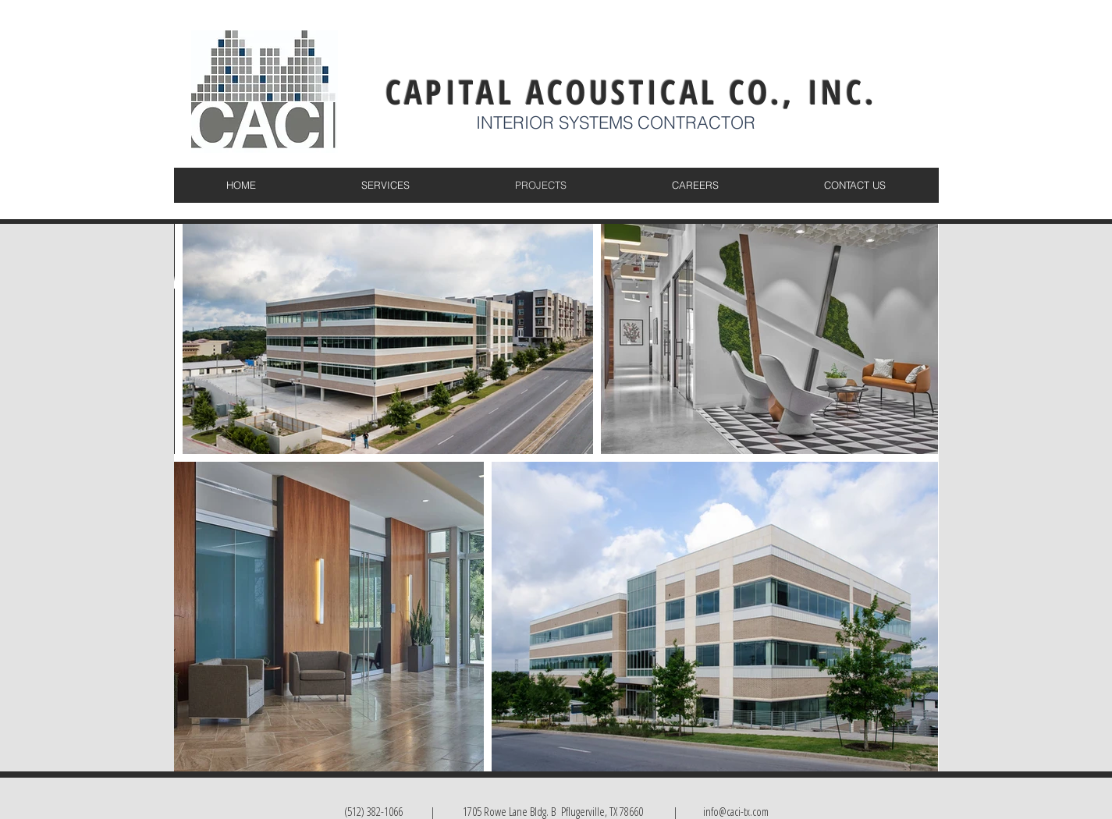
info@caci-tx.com (734, 811)
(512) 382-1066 (373, 811)
